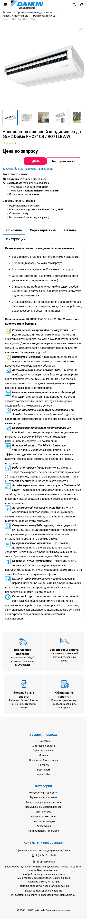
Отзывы (71, 230)
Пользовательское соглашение (43, 890)
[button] (81, 5)
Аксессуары (43, 826)
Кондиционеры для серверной (43, 802)
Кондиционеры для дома (43, 792)
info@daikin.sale (46, 861)
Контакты (43, 764)
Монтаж (43, 755)
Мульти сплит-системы (43, 797)
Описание (14, 230)
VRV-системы (44, 811)
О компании (43, 741)
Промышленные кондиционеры (34, 12)
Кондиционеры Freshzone (43, 830)
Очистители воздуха (43, 821)
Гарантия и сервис (43, 750)
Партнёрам (43, 769)
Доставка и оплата (43, 745)
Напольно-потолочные (15, 15)
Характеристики (43, 230)
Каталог (7, 12)
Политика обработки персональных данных (43, 885)
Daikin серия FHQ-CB (44, 15)
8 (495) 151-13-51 (46, 855)
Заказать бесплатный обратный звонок (28, 168)
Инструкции (15, 239)
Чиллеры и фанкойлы (43, 816)
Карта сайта (43, 774)
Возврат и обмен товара (43, 760)
